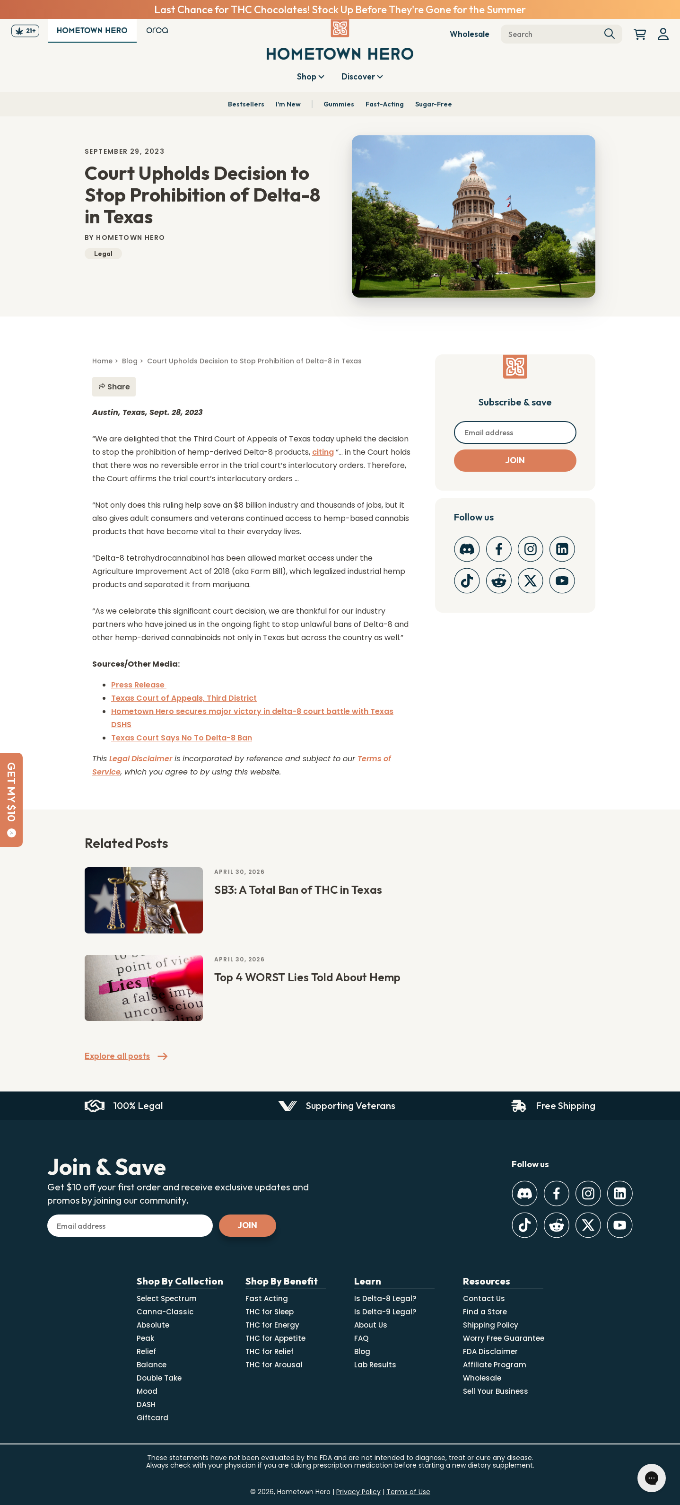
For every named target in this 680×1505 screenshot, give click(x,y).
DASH (146, 1404)
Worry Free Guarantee (503, 1338)
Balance (151, 1365)
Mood (147, 1391)
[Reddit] (499, 581)
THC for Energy (272, 1325)
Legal (103, 253)
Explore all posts (126, 1056)
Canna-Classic (165, 1312)
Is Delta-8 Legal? (385, 1298)
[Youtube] (562, 581)
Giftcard (152, 1418)
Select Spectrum (167, 1298)
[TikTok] (467, 581)
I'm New (288, 104)
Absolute (153, 1325)
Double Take (159, 1378)
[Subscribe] (515, 460)
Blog (130, 361)
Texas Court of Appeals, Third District (184, 698)
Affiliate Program (494, 1365)
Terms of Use (408, 1491)
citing (323, 452)
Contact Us (484, 1298)
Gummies (338, 104)
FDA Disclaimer (490, 1351)
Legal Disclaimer (140, 758)
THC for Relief (269, 1351)
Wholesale (469, 34)
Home (102, 361)
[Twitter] (530, 581)
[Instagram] (530, 549)
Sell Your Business (495, 1391)
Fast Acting (266, 1298)
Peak (145, 1338)
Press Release (138, 684)
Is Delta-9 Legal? (385, 1312)
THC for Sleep (269, 1312)
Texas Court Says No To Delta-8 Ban (181, 737)
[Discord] (467, 549)
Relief (146, 1351)
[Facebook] (499, 549)
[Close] (11, 832)
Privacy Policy (358, 1491)
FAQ (361, 1338)
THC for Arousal (274, 1365)
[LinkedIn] (562, 549)
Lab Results (375, 1365)
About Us (370, 1325)
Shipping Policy (490, 1325)
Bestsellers (246, 104)
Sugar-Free (433, 104)
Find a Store (485, 1312)
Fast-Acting (385, 104)
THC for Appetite (275, 1338)
